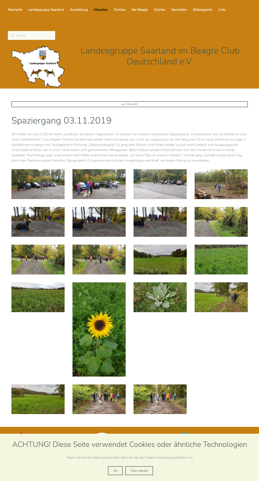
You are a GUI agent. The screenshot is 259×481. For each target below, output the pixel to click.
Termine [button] (119, 9)
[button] (38, 184)
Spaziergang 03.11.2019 (61, 120)
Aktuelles (101, 9)
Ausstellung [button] (79, 9)
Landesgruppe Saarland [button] (46, 9)
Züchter (159, 9)
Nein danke (139, 470)
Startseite (15, 9)
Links (222, 9)
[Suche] (31, 35)
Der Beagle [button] (139, 9)
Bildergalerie (202, 9)
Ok (115, 470)
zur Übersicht (130, 104)
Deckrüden (179, 9)
